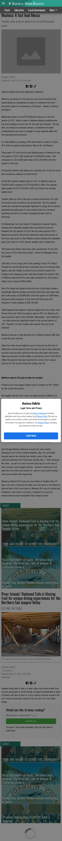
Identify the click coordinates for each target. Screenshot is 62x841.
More (54, 10)
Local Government (36, 10)
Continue (31, 436)
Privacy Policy (41, 416)
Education (19, 10)
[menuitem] (54, 10)
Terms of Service (39, 413)
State (7, 10)
